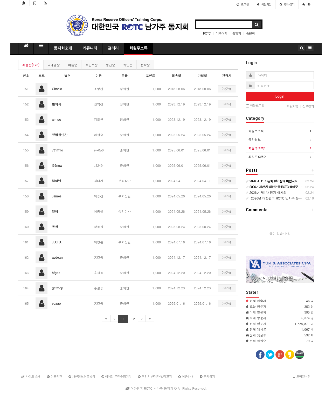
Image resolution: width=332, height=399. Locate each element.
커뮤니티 (89, 48)
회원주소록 (138, 48)
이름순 (72, 65)
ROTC (207, 33)
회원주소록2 (257, 156)
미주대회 (221, 33)
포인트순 (91, 65)
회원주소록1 (257, 148)
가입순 (128, 65)
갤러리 (113, 48)
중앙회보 (254, 139)
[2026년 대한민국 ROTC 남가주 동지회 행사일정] (283, 198)
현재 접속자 (258, 300)
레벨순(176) (30, 65)
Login (279, 96)
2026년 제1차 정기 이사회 (266, 192)
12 (133, 319)
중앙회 (236, 33)
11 (123, 319)
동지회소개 (63, 48)
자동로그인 (255, 105)
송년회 (250, 33)
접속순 (145, 65)
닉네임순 (53, 65)
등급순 (110, 65)
